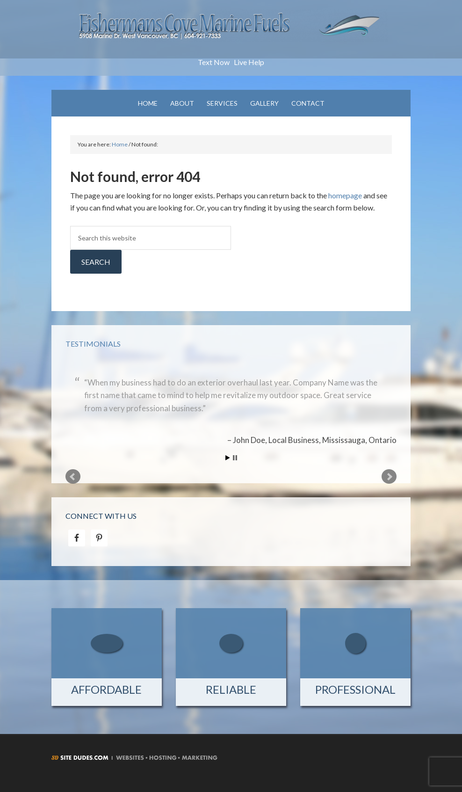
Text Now (214, 62)
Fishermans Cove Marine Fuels (230, 32)
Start (227, 457)
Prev (72, 476)
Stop (235, 457)
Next (389, 476)
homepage (345, 195)
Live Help (249, 62)
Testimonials (93, 343)
